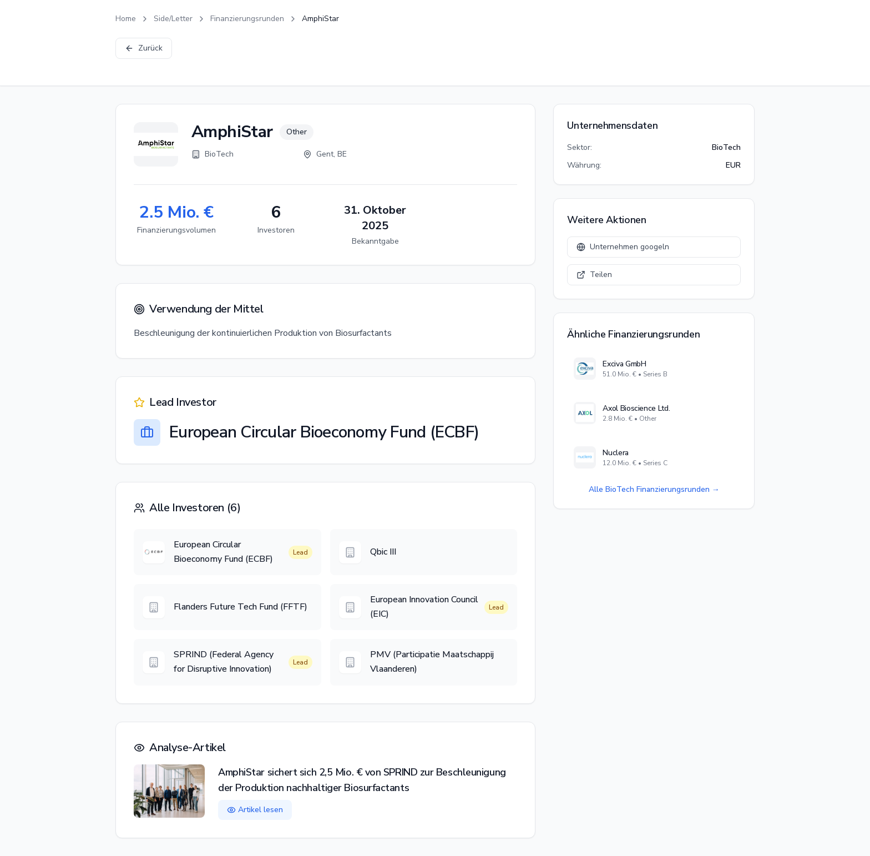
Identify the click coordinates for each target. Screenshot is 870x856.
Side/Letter (173, 18)
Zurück (144, 48)
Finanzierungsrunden (247, 18)
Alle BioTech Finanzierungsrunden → (654, 489)
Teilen (594, 274)
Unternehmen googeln (622, 246)
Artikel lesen (255, 809)
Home (125, 18)
